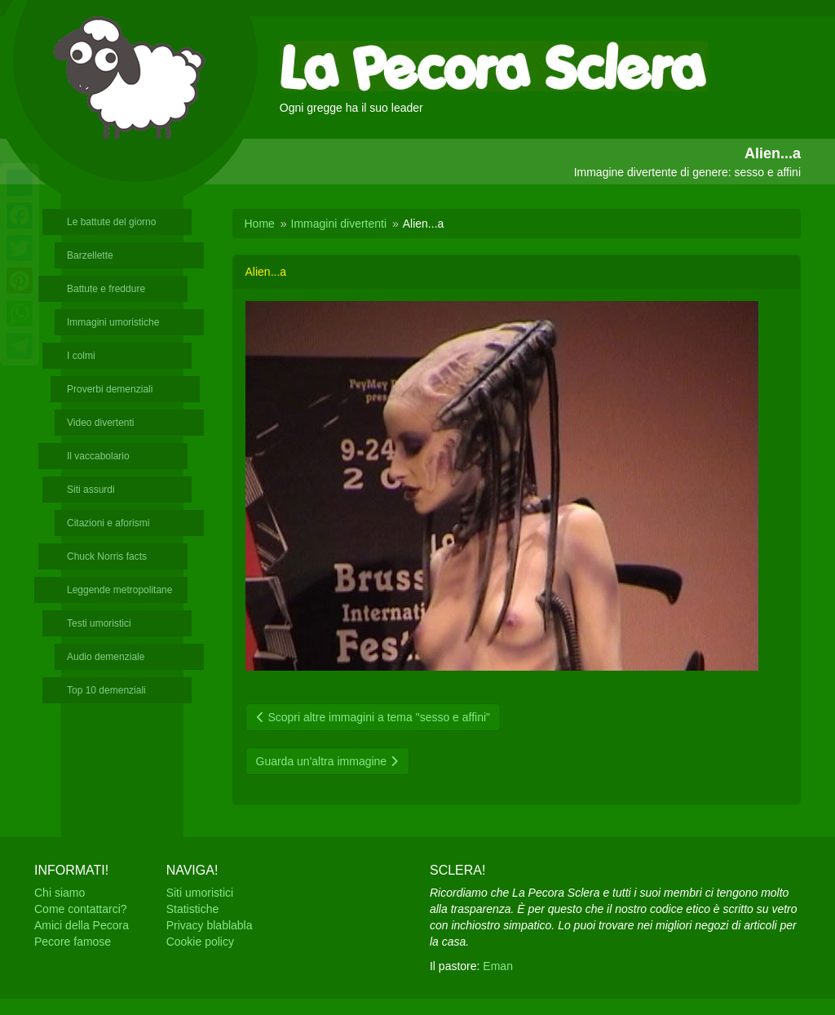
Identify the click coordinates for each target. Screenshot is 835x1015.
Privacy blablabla (209, 925)
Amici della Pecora (81, 925)
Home (260, 223)
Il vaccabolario (98, 456)
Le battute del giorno (111, 222)
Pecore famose (72, 941)
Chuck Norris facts (107, 556)
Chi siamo (59, 892)
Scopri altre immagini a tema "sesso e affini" (373, 717)
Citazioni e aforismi (108, 523)
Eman (498, 966)
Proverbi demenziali (109, 389)
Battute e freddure (106, 289)
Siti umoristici (199, 892)
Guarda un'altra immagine (328, 761)
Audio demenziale (105, 657)
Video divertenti (101, 422)
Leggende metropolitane (119, 590)
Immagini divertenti (339, 223)
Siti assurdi (91, 489)
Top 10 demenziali (106, 690)
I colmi (81, 355)
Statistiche (192, 908)
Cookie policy (200, 941)
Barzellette (90, 255)
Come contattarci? (80, 908)
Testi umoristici (99, 623)
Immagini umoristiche (113, 322)
